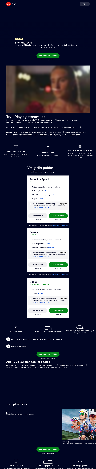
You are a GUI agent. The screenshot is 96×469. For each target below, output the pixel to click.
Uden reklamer (58, 310)
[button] (48, 339)
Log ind (84, 4)
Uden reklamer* (58, 216)
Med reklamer (38, 216)
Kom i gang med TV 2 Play (48, 56)
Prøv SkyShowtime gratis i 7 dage (44, 204)
